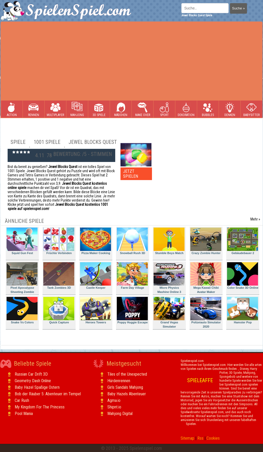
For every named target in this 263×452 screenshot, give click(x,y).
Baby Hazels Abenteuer (126, 393)
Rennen (33, 109)
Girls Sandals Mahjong (125, 387)
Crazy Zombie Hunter (205, 241)
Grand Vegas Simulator (169, 312)
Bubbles (208, 109)
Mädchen (120, 109)
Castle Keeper (95, 275)
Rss (200, 438)
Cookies (213, 438)
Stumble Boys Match (169, 241)
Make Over (142, 109)
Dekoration (186, 109)
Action (11, 109)
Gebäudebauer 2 (242, 241)
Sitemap (187, 438)
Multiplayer (55, 109)
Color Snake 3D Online (242, 275)
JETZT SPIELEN (130, 174)
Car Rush (22, 400)
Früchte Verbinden (58, 241)
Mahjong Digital (120, 413)
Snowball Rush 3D (132, 241)
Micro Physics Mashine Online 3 (169, 277)
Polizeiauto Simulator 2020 (205, 312)
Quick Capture (58, 310)
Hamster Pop (242, 310)
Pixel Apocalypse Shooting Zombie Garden (22, 278)
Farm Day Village (132, 275)
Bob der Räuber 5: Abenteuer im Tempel (48, 393)
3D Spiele (99, 109)
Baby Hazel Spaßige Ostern (37, 387)
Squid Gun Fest (22, 241)
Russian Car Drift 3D (31, 374)
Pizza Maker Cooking (95, 241)
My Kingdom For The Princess (40, 406)
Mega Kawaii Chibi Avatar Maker (205, 277)
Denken (229, 109)
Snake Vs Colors (22, 310)
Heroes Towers (95, 310)
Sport (164, 109)
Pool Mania (24, 413)
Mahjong (77, 109)
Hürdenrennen (118, 380)
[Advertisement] (131, 61)
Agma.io (113, 400)
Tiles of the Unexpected (127, 374)
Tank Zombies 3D (58, 275)
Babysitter (251, 109)
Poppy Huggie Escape (132, 310)
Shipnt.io (114, 406)
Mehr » (255, 219)
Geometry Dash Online (33, 380)
